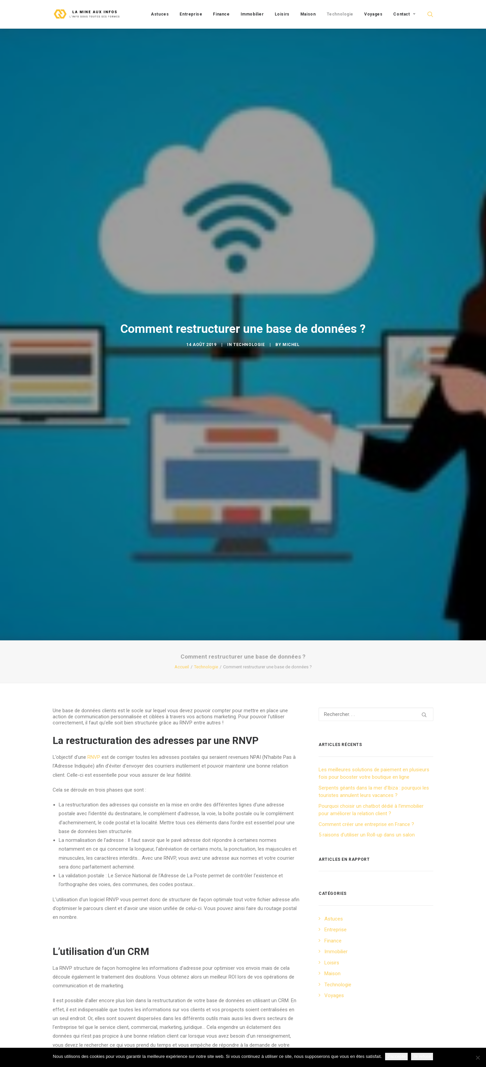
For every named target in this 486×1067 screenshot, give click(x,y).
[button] (430, 14)
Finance (221, 14)
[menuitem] (159, 14)
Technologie (340, 14)
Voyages (373, 14)
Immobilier (252, 14)
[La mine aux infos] (87, 14)
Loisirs (282, 14)
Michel (291, 292)
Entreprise (191, 14)
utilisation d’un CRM (78, 964)
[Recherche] (376, 609)
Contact (404, 14)
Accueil (181, 561)
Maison (308, 14)
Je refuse (422, 1056)
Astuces (160, 14)
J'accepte (396, 1056)
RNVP (93, 652)
